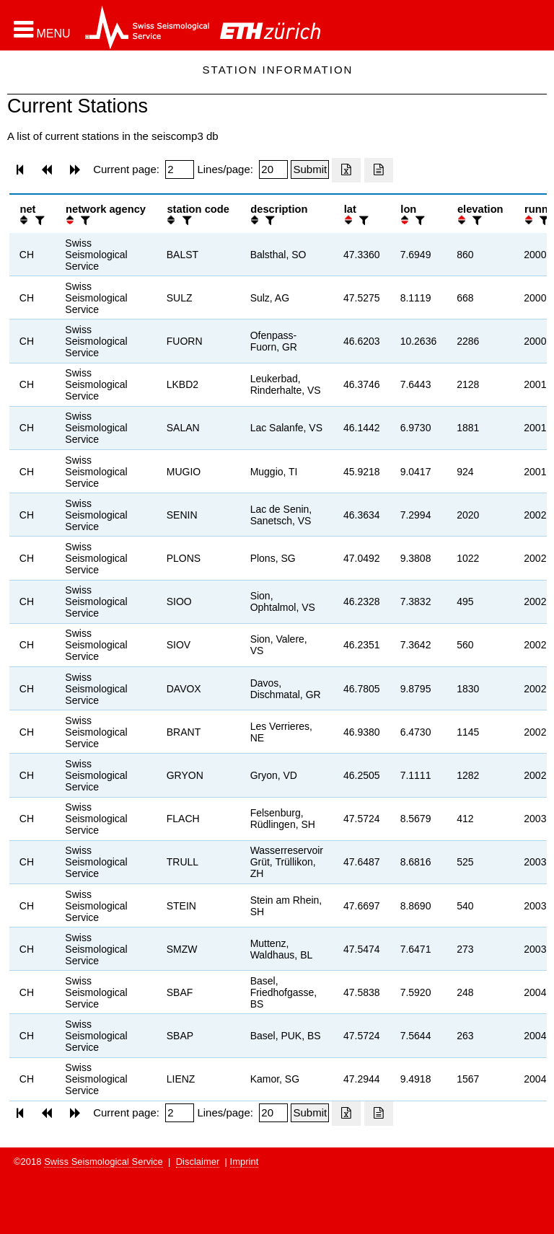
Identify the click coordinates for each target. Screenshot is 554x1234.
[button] (42, 29)
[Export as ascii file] (378, 170)
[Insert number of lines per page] (273, 169)
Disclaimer (198, 1161)
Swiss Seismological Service (103, 1161)
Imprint (244, 1161)
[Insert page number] (179, 169)
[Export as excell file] (346, 170)
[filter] (38, 220)
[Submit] (310, 169)
